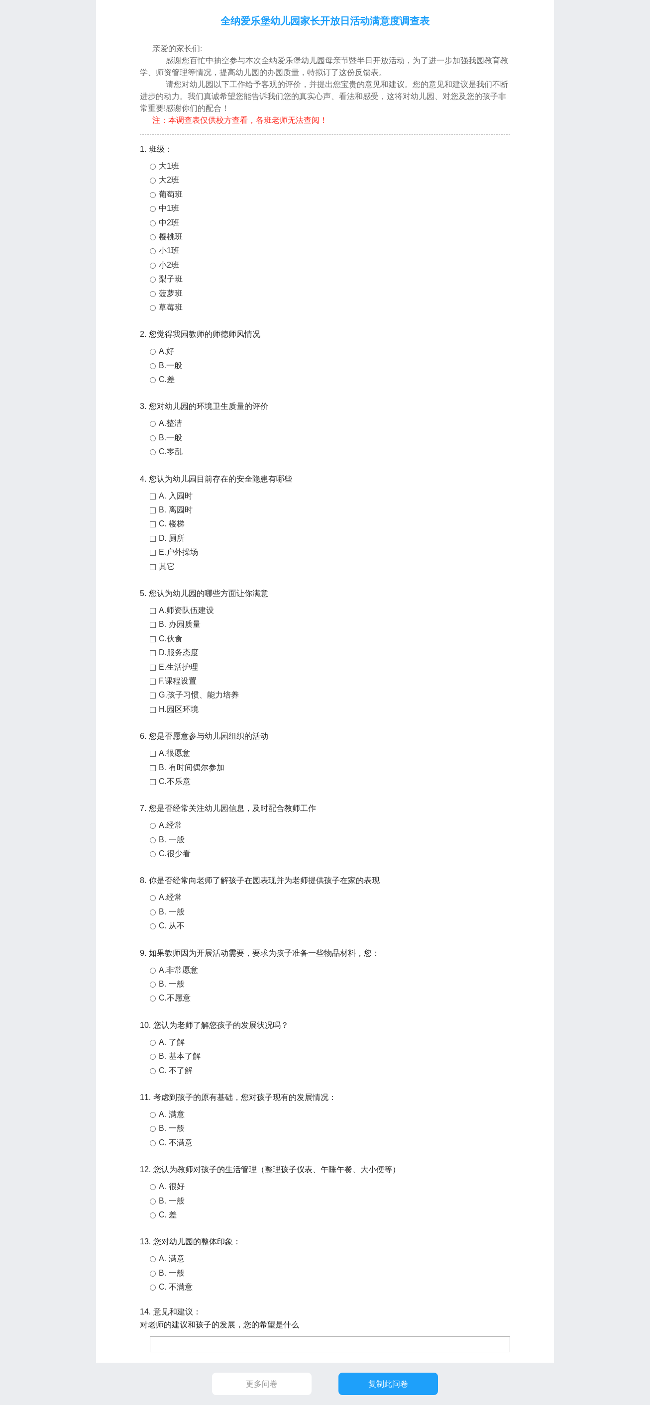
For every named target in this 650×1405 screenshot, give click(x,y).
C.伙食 (171, 638)
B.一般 (170, 365)
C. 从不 (172, 925)
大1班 (169, 166)
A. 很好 (172, 1186)
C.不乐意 (175, 781)
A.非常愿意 (178, 970)
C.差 (167, 379)
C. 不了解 (176, 1070)
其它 (167, 566)
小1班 (169, 250)
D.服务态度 (179, 652)
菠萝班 (171, 293)
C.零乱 (171, 451)
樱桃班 (171, 236)
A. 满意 (172, 1114)
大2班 (169, 180)
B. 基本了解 (180, 1056)
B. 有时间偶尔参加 (191, 767)
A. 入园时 (176, 496)
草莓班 (171, 307)
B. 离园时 (176, 509)
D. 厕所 (172, 538)
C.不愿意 (175, 998)
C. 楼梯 (172, 523)
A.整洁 (170, 423)
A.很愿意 (174, 753)
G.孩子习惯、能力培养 (199, 695)
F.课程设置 (178, 681)
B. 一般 (172, 839)
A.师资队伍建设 (186, 610)
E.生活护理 (178, 667)
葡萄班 (171, 194)
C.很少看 (175, 853)
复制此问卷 (388, 1384)
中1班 (169, 208)
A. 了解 (172, 1042)
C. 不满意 (176, 1142)
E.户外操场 (178, 552)
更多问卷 (262, 1384)
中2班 (169, 222)
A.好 (166, 351)
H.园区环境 (179, 709)
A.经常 (170, 825)
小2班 (169, 265)
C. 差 (168, 1214)
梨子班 (171, 279)
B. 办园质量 (180, 624)
